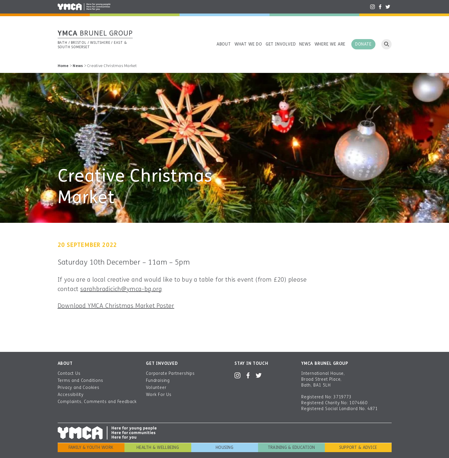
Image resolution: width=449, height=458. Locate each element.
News (305, 44)
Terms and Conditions (80, 380)
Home (63, 65)
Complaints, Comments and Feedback (97, 401)
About (224, 44)
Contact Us (69, 373)
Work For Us (159, 394)
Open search (386, 44)
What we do (248, 44)
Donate (363, 44)
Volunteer (156, 387)
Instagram (372, 7)
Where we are (330, 44)
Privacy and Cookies (78, 387)
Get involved (281, 44)
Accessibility (71, 394)
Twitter (388, 7)
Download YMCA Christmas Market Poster (116, 305)
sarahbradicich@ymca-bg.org (121, 289)
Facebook (380, 7)
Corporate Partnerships (170, 373)
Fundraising (158, 380)
